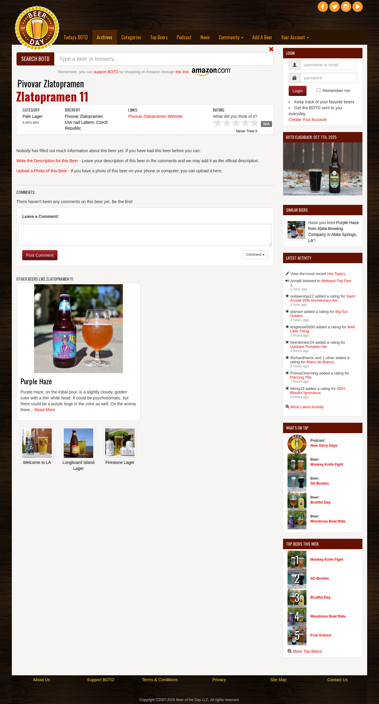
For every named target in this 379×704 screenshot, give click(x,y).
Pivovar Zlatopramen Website (155, 116)
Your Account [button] (295, 37)
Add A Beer (262, 37)
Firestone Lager (119, 462)
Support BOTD (100, 679)
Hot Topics (336, 273)
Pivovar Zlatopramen (50, 83)
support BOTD (106, 72)
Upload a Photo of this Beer (41, 170)
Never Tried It (246, 131)
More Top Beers (307, 651)
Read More (44, 409)
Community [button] (231, 37)
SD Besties (319, 483)
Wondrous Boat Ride (327, 521)
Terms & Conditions (160, 679)
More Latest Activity (307, 407)
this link (182, 72)
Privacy (219, 679)
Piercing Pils (300, 377)
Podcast (184, 37)
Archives (107, 37)
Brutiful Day (320, 502)
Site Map (278, 679)
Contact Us (337, 679)
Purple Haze (36, 381)
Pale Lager (33, 116)
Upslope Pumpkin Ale (308, 346)
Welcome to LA (37, 462)
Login (298, 91)
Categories (131, 37)
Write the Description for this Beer (47, 160)
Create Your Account (308, 119)
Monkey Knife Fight (326, 464)
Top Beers (159, 37)
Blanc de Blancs (320, 362)
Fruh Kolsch (320, 635)
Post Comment (40, 255)
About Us (41, 679)
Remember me (336, 90)
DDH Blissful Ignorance (317, 390)
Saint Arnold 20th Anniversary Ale (322, 298)
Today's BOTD (76, 37)
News (205, 37)
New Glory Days (323, 445)
